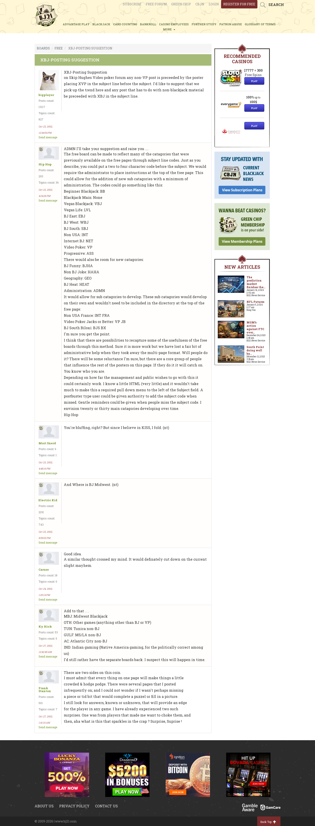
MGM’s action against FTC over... (255, 327)
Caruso (44, 569)
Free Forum (156, 4)
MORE (169, 29)
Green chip (181, 4)
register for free (239, 4)
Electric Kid (48, 500)
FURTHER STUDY (204, 24)
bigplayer (46, 95)
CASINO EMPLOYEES (174, 24)
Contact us (106, 806)
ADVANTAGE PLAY (76, 24)
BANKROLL (148, 24)
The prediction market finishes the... (256, 282)
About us (44, 806)
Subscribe (132, 4)
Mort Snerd (47, 443)
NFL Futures (255, 301)
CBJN (199, 4)
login (214, 4)
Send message (48, 137)
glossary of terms (260, 24)
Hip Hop (45, 164)
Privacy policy (74, 806)
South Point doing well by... (255, 350)
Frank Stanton (45, 690)
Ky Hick (45, 626)
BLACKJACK (101, 24)
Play (254, 81)
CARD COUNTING (125, 24)
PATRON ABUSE (230, 24)
